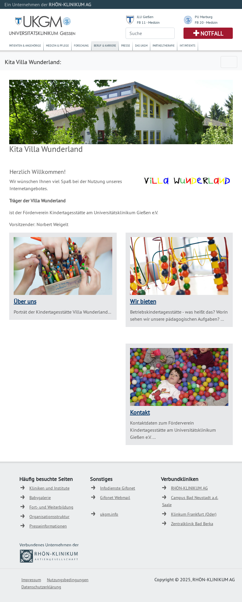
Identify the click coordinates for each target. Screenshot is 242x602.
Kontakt (140, 412)
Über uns (25, 301)
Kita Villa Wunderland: (33, 62)
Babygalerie (40, 497)
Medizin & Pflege (57, 45)
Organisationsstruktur (49, 516)
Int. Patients (187, 45)
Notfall (211, 33)
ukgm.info (109, 514)
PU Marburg (203, 17)
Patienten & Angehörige (25, 45)
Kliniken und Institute (49, 488)
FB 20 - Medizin (206, 22)
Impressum (31, 579)
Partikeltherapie (164, 45)
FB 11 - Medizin (148, 22)
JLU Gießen (145, 17)
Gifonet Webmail (115, 497)
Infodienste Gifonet (117, 488)
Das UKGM (141, 45)
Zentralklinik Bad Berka (192, 523)
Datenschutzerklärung (41, 587)
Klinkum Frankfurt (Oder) (193, 514)
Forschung (81, 45)
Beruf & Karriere (105, 45)
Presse (125, 45)
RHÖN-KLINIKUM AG (189, 488)
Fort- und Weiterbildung (51, 507)
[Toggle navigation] (229, 62)
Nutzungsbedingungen (67, 579)
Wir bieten (143, 301)
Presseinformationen (48, 526)
